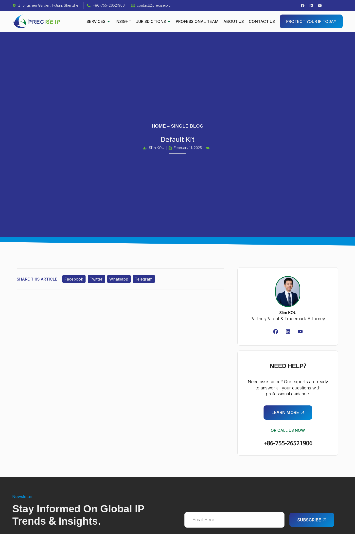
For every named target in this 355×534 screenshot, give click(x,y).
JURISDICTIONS (153, 21)
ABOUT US (233, 21)
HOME (159, 126)
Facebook (74, 279)
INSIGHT (123, 21)
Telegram (145, 279)
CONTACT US (262, 21)
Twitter (96, 279)
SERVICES (98, 21)
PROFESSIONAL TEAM (197, 21)
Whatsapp (119, 279)
